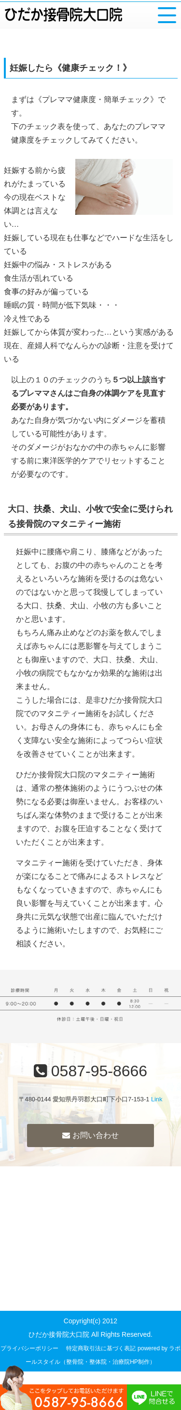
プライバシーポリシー (29, 1348)
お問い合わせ (90, 1135)
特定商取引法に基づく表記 (101, 1348)
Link (156, 1099)
